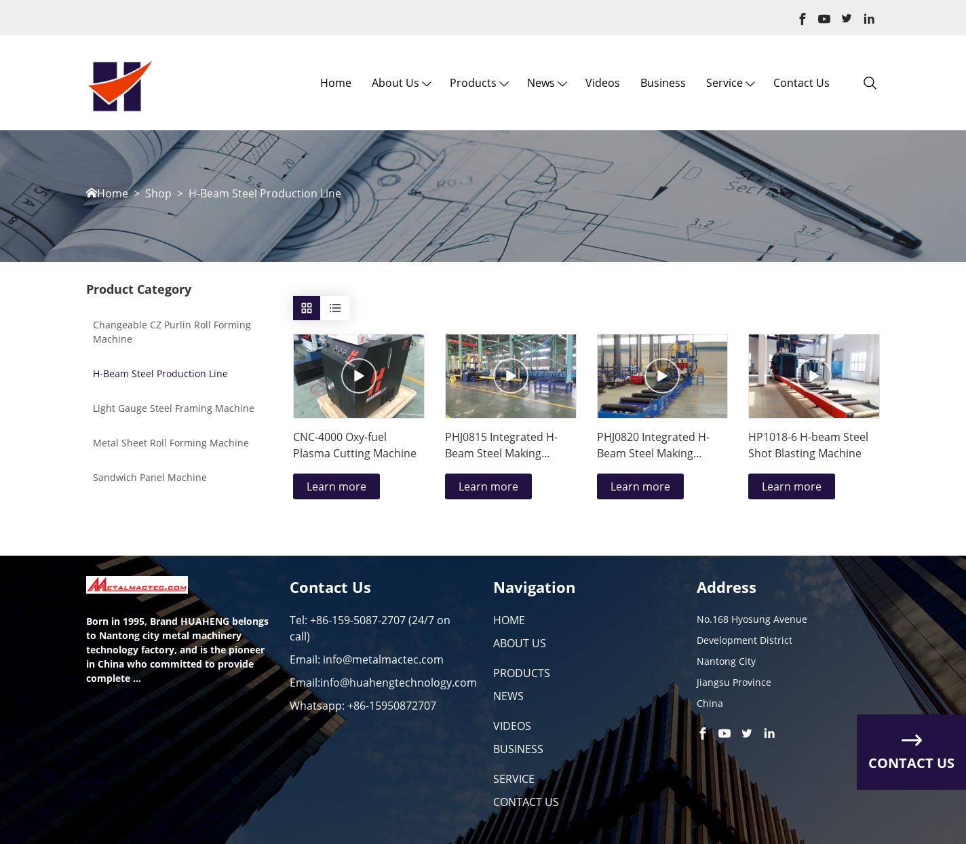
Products (473, 82)
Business (663, 82)
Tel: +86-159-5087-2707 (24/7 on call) (370, 628)
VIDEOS (512, 725)
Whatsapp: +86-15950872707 (363, 705)
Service (724, 82)
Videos (602, 82)
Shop (158, 193)
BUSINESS (518, 749)
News (541, 82)
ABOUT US (519, 643)
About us (395, 82)
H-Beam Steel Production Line (265, 193)
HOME (509, 620)
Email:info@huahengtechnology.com (383, 682)
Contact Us (801, 82)
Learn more (336, 486)
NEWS (508, 696)
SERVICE (514, 778)
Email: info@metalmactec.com (367, 659)
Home (335, 82)
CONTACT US (526, 801)
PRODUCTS (521, 673)
